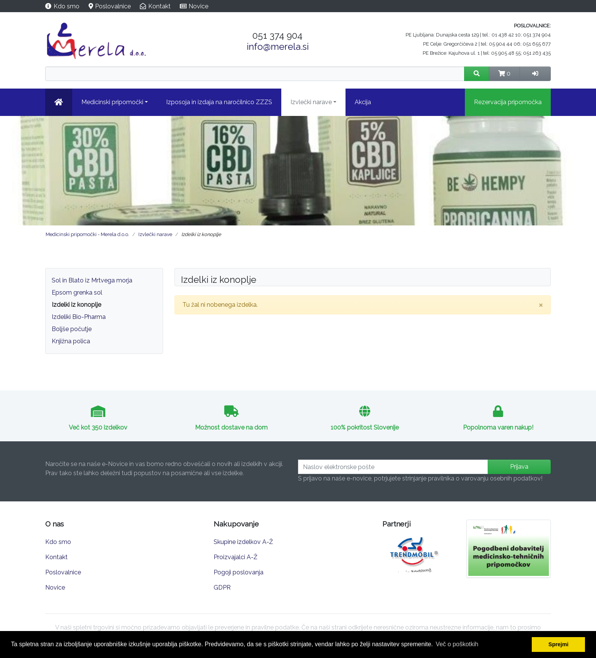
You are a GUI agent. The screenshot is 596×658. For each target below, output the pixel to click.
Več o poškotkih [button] (457, 644)
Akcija (363, 102)
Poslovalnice (113, 6)
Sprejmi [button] (558, 644)
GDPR (222, 587)
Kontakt (159, 6)
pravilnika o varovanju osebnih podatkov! (485, 478)
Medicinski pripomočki (112, 102)
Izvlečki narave (311, 102)
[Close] (540, 305)
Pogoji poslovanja (238, 572)
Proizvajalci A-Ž (235, 557)
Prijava (519, 466)
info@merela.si (278, 46)
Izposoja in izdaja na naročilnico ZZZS (219, 102)
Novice (198, 6)
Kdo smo (66, 6)
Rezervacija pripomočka (508, 102)
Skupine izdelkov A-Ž (243, 541)
